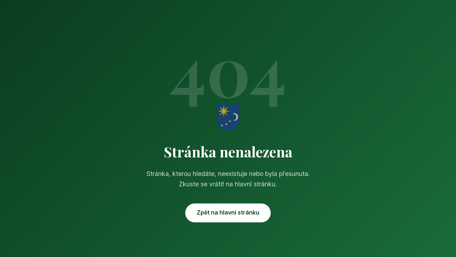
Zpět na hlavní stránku (228, 212)
